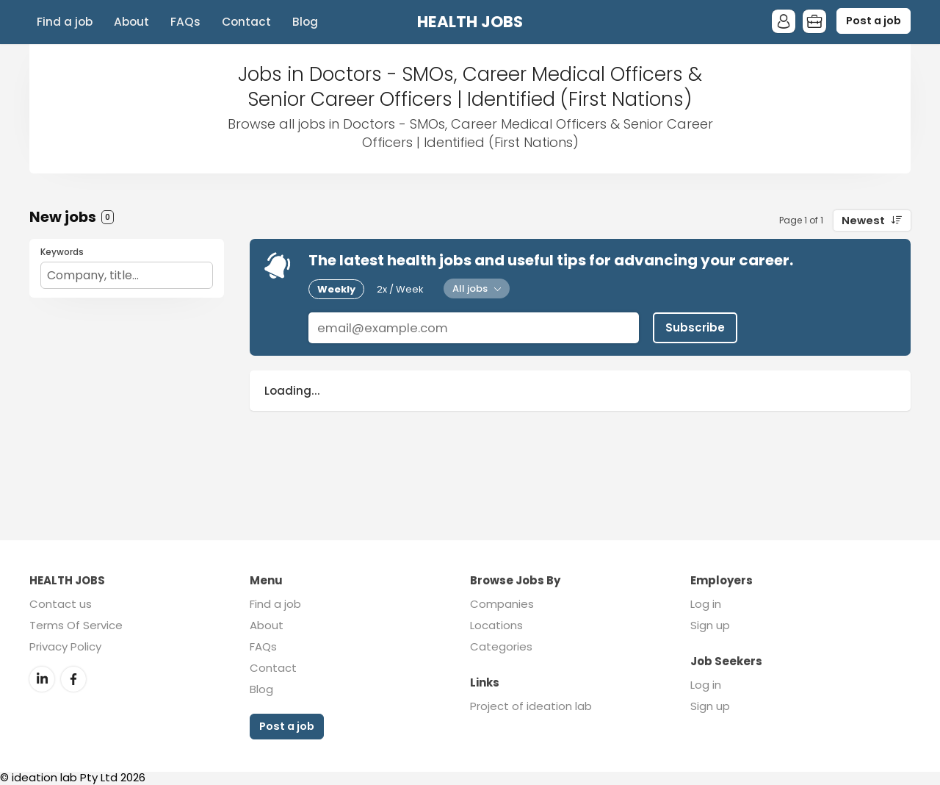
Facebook (73, 679)
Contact (246, 21)
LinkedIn (41, 679)
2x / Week (400, 289)
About (131, 21)
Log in (705, 604)
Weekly (336, 289)
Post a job (873, 20)
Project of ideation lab (531, 706)
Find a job (65, 21)
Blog (305, 21)
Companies (502, 604)
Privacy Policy (65, 646)
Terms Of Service (76, 625)
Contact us (60, 604)
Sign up (710, 625)
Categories (501, 646)
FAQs (185, 21)
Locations (496, 625)
